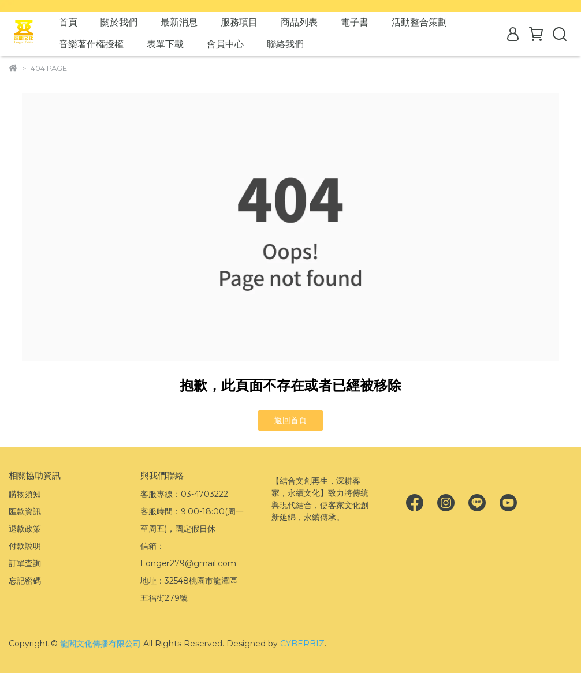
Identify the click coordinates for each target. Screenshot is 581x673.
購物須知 (25, 494)
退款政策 (25, 529)
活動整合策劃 (419, 22)
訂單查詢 (25, 563)
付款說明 (25, 546)
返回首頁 (290, 420)
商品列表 (299, 22)
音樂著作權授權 (91, 44)
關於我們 (118, 22)
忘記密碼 (25, 580)
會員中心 (225, 44)
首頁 (68, 22)
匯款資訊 (25, 511)
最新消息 (179, 22)
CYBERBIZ (302, 643)
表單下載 (165, 44)
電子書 (354, 22)
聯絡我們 (285, 44)
